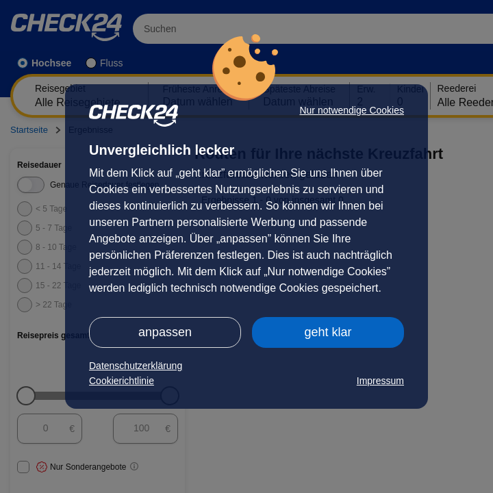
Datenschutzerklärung (135, 365)
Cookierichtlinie (121, 380)
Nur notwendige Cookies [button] (351, 110)
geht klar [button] (327, 332)
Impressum (380, 380)
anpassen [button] (165, 332)
